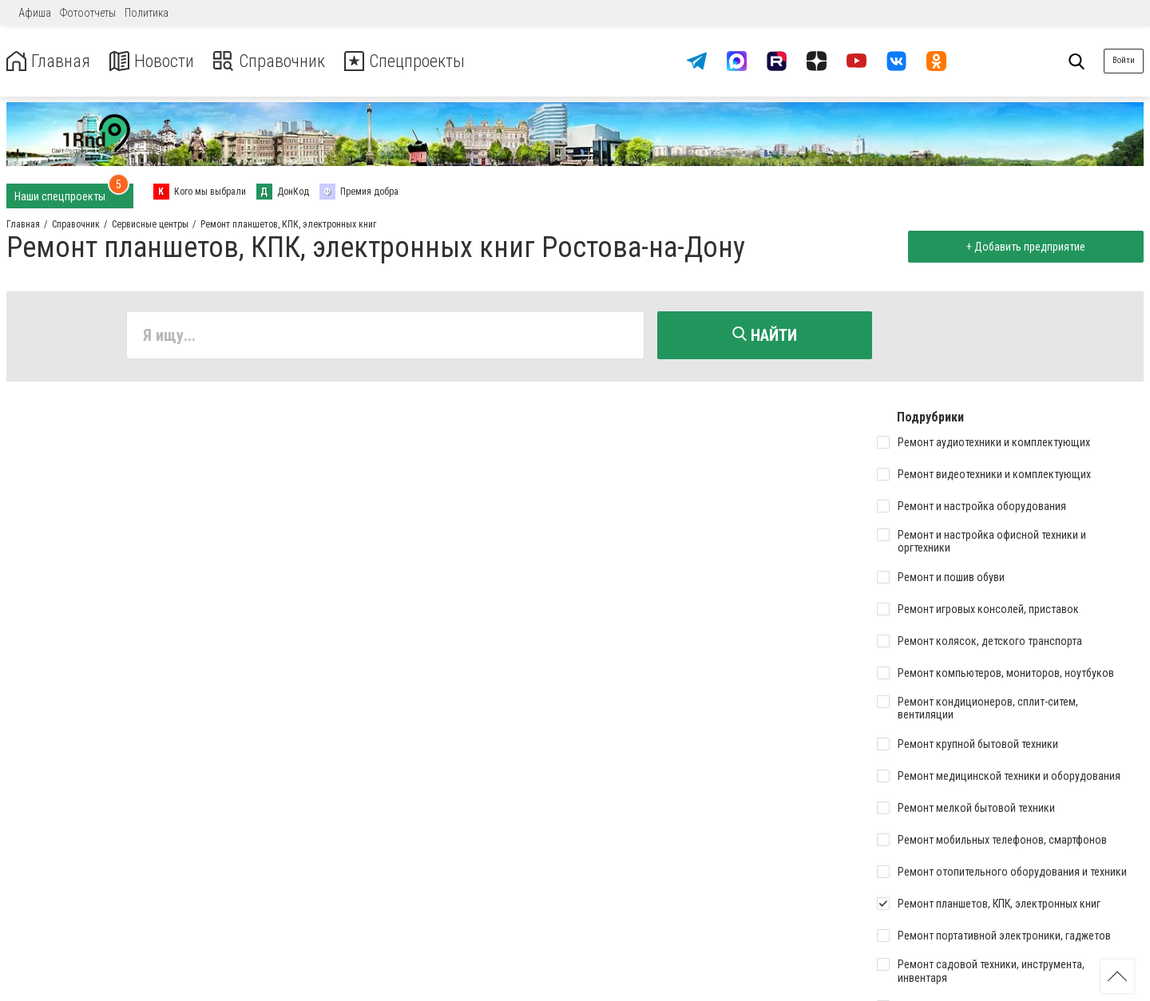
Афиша (34, 12)
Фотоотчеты (88, 12)
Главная (50, 61)
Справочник (282, 61)
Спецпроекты (426, 61)
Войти (1123, 60)
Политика (147, 12)
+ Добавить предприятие (1024, 246)
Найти (764, 335)
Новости (158, 61)
